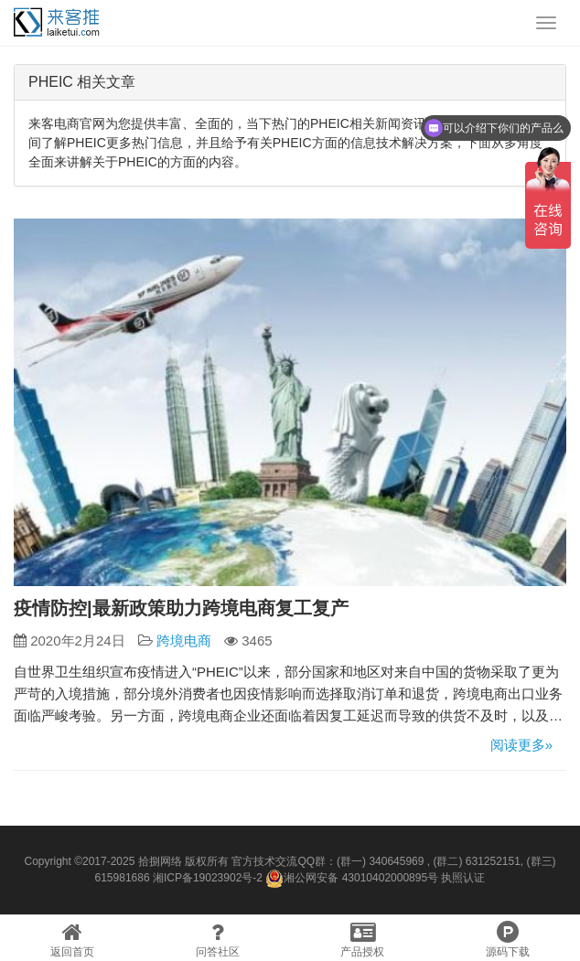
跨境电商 (183, 640)
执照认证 (463, 877)
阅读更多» (521, 745)
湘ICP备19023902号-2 (208, 877)
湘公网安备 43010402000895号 (351, 879)
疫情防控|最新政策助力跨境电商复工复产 (181, 608)
